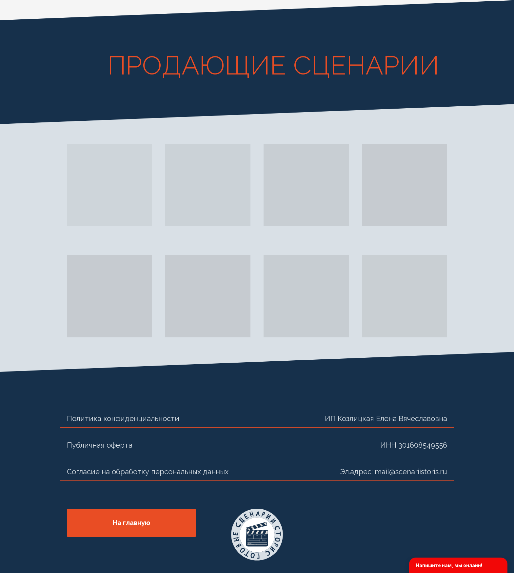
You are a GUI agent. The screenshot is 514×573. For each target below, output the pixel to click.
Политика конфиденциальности (123, 418)
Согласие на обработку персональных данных (147, 471)
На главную (131, 523)
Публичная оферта (99, 445)
